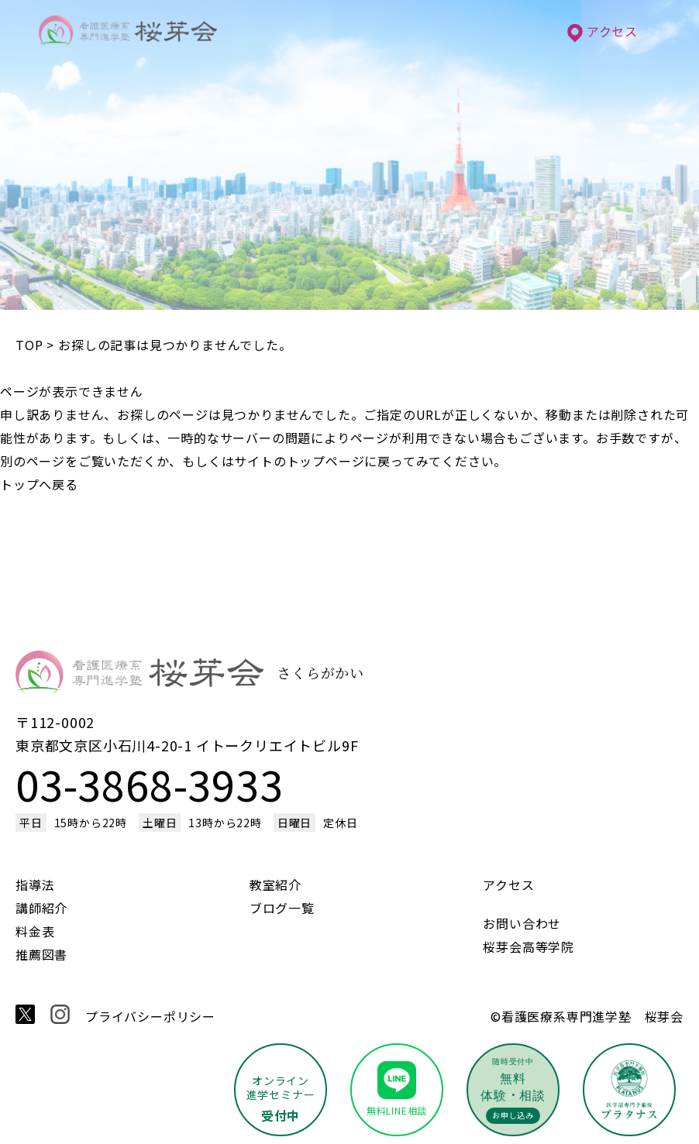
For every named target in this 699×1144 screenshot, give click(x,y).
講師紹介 (41, 907)
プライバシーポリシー (150, 1016)
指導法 (34, 884)
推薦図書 (41, 954)
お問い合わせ (522, 923)
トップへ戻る (39, 484)
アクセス (602, 31)
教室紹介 (275, 884)
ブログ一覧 (282, 907)
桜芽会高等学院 (528, 946)
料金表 (34, 931)
